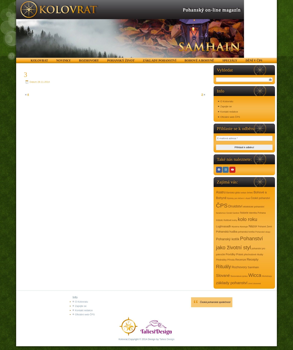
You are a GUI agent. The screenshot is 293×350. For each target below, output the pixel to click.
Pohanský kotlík (227, 239)
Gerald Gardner (232, 213)
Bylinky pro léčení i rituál (238, 198)
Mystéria (235, 226)
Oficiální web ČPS (230, 117)
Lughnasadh (223, 226)
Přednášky (221, 259)
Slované (223, 275)
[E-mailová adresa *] (244, 138)
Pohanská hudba (226, 231)
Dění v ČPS (254, 60)
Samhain (253, 267)
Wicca (254, 275)
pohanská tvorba (246, 232)
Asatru (221, 192)
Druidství (235, 206)
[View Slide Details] (130, 29)
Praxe (239, 254)
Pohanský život (121, 60)
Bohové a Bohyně (199, 60)
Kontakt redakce (229, 111)
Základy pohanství (159, 60)
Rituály (223, 266)
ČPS (222, 205)
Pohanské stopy (262, 232)
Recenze (240, 259)
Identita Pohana (257, 213)
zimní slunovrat (254, 283)
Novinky (63, 60)
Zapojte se (226, 106)
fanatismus (221, 213)
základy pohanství (232, 283)
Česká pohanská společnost (215, 302)
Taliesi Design (167, 339)
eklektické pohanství (253, 206)
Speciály (229, 60)
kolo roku (247, 219)
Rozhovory (89, 60)
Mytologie (244, 227)
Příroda (231, 259)
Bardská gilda (233, 192)
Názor (253, 226)
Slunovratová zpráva (239, 276)
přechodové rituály (253, 254)
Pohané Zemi (265, 226)
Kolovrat (39, 60)
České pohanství (260, 198)
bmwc (250, 192)
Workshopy (267, 276)
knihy (234, 220)
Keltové (228, 220)
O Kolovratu (226, 101)
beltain (243, 193)
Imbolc (219, 220)
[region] (130, 29)
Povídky (230, 254)
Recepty (252, 259)
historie (244, 212)
